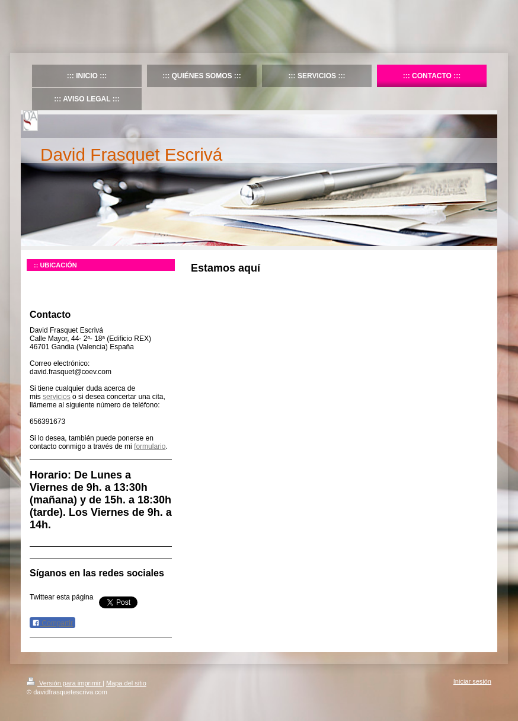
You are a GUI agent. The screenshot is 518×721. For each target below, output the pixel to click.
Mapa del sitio (126, 683)
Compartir (52, 623)
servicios (57, 397)
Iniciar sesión (472, 681)
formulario (149, 446)
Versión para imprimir (65, 683)
